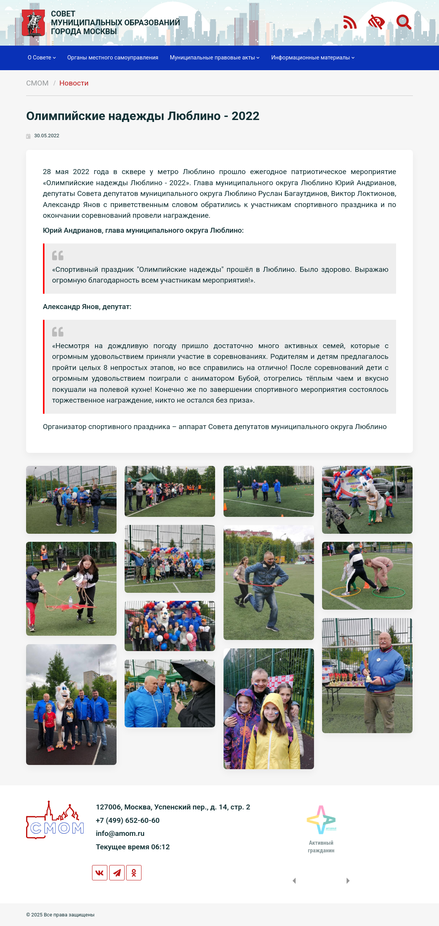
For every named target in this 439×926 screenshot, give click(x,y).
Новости (74, 83)
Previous (292, 881)
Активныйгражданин (321, 846)
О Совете (42, 58)
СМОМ (37, 83)
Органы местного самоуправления (112, 57)
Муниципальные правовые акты (215, 58)
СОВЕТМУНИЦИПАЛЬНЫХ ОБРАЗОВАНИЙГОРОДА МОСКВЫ (115, 23)
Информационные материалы (312, 58)
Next (350, 881)
